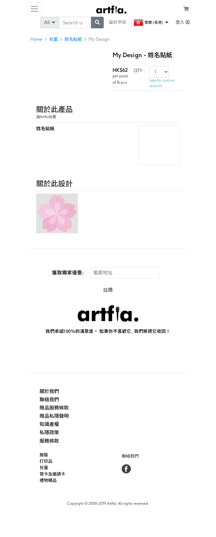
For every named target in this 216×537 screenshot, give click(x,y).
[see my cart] (186, 9)
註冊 (108, 290)
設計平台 (118, 22)
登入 (183, 22)
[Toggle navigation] (34, 9)
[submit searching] (97, 22)
